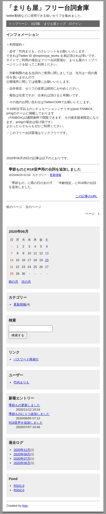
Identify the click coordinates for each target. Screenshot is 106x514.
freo (25, 505)
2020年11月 (22, 450)
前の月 (13, 281)
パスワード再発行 (26, 359)
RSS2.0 (19, 490)
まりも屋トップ (55, 23)
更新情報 (55, 175)
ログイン (75, 23)
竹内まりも (21, 382)
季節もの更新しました (24, 405)
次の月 (26, 281)
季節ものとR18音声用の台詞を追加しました (45, 169)
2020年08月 (22, 454)
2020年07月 (22, 458)
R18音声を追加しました (25, 422)
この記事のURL (86, 196)
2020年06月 (22, 463)
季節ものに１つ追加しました (29, 414)
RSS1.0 (19, 486)
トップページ (18, 23)
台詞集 (35, 23)
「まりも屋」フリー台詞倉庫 (47, 7)
